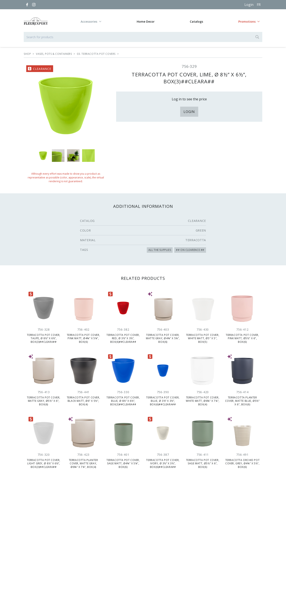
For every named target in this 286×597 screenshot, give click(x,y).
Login (248, 4)
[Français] (258, 4)
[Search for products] (143, 37)
